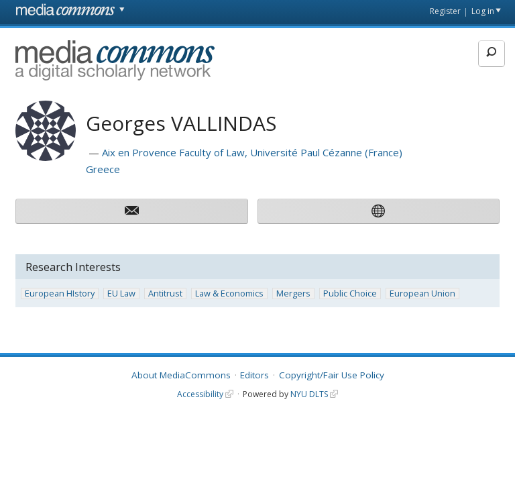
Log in (482, 11)
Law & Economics (229, 293)
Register (445, 11)
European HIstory (60, 293)
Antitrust (165, 293)
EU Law (121, 293)
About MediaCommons (181, 375)
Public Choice (350, 293)
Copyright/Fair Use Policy (331, 375)
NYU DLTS (309, 394)
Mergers (293, 293)
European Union (422, 293)
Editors (254, 375)
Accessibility (200, 394)
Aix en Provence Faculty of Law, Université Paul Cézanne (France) (252, 152)
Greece (103, 169)
